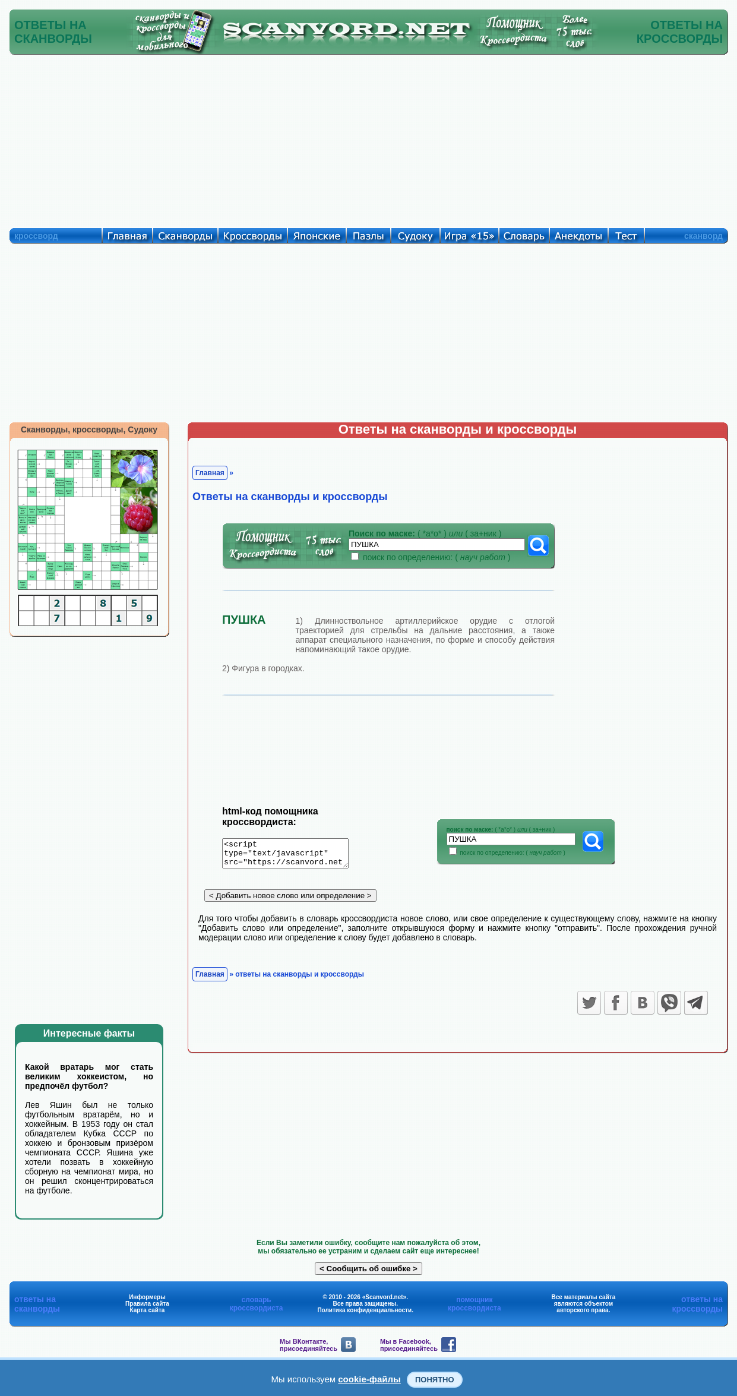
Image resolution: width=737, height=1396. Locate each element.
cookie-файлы (369, 1379)
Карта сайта (147, 1310)
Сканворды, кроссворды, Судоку (89, 429)
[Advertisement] (368, 138)
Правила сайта (147, 1303)
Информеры (147, 1297)
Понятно (434, 1379)
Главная (209, 473)
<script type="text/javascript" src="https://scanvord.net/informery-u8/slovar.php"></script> (292, 855)
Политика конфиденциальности (364, 1310)
